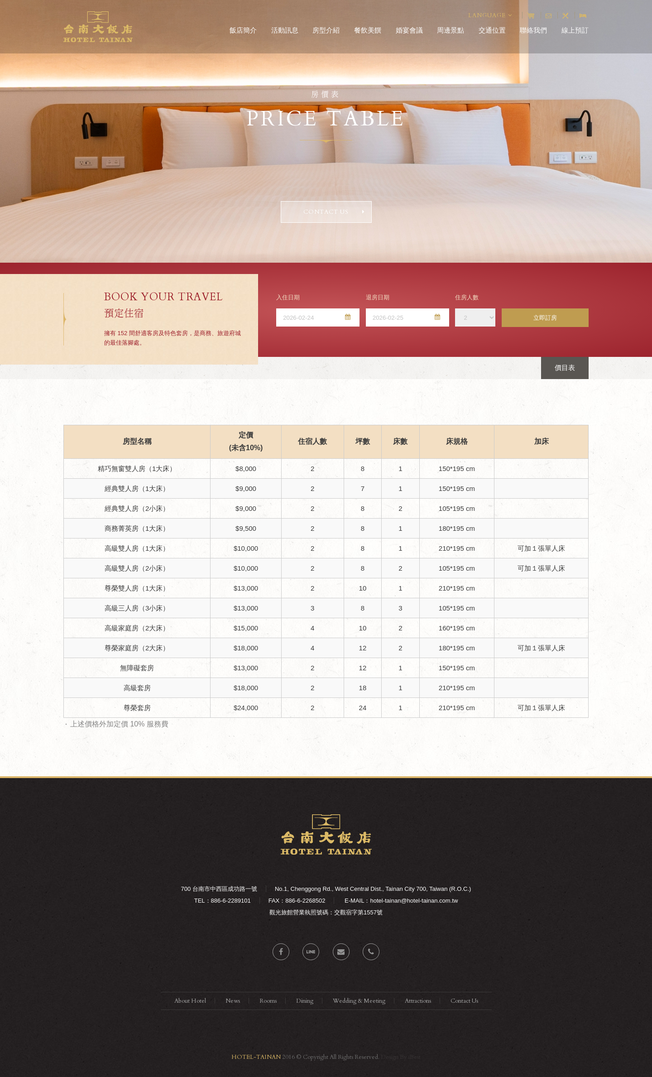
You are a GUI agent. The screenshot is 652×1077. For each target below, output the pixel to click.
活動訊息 (284, 30)
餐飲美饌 (367, 30)
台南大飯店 (98, 26)
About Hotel (190, 1001)
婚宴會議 (409, 30)
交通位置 (492, 30)
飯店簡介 (243, 30)
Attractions (418, 1001)
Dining (304, 1001)
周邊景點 (450, 30)
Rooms (268, 1001)
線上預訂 (575, 30)
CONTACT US (334, 212)
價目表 (565, 367)
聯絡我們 (533, 30)
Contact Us (464, 1001)
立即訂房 (545, 317)
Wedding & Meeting (359, 1001)
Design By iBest (401, 1057)
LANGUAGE (490, 15)
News (232, 1001)
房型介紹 (326, 30)
